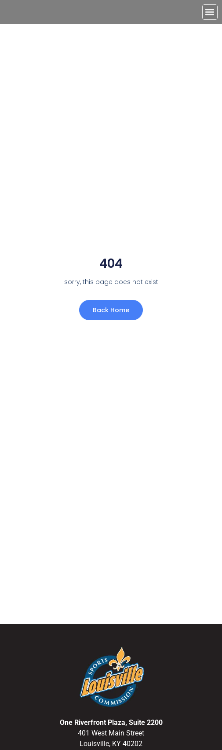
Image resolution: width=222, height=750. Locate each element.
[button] (210, 12)
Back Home (111, 310)
